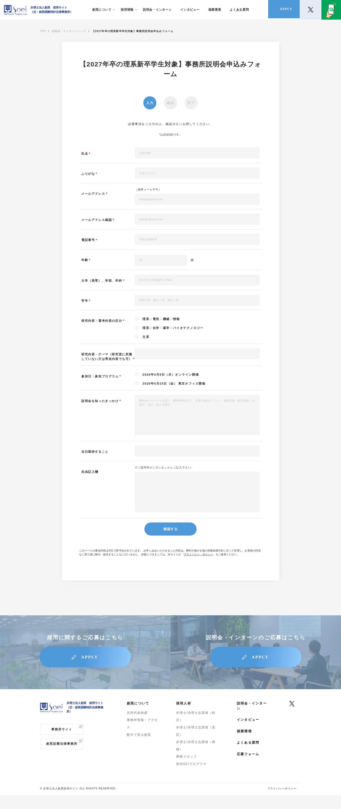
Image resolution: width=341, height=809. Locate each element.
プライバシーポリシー (282, 802)
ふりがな (88, 173)
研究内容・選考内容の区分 (101, 320)
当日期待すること (95, 458)
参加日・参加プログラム (100, 376)
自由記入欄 (89, 478)
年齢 (84, 260)
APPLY (90, 670)
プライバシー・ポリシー (198, 567)
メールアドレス (93, 193)
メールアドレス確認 (96, 220)
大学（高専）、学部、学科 (101, 280)
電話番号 (88, 240)
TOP (43, 31)
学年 (84, 300)
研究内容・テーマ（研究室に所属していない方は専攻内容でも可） (106, 357)
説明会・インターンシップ (69, 31)
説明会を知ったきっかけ (100, 401)
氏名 (84, 153)
